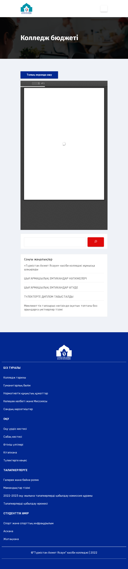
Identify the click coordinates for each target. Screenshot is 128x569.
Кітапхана (10, 452)
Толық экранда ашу (39, 74)
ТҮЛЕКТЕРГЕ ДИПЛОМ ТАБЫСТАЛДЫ (49, 296)
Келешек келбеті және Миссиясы (25, 401)
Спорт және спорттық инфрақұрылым (28, 523)
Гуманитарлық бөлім (17, 385)
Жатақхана (11, 539)
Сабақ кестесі (12, 436)
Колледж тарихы (14, 377)
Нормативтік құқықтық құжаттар (25, 393)
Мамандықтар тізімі (16, 487)
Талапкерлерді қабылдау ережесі (25, 503)
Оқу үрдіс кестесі (15, 428)
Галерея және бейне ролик (21, 480)
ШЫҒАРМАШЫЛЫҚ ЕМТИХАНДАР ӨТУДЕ (51, 287)
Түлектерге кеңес (15, 460)
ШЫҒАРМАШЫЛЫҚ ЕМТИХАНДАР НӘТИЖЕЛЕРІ (55, 278)
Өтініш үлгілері (13, 444)
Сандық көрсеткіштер (18, 409)
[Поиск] (96, 242)
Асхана (8, 531)
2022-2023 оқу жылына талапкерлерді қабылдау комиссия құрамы (48, 495)
